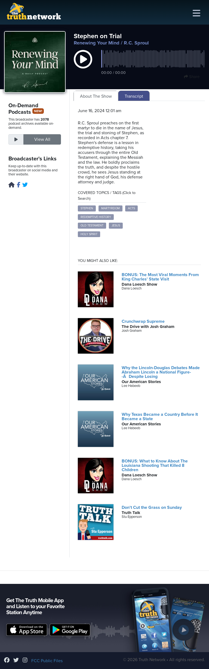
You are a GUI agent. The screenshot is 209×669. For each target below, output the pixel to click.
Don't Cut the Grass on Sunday (152, 507)
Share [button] (191, 76)
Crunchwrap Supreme (143, 321)
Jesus (116, 225)
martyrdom (110, 208)
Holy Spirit (89, 234)
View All (42, 139)
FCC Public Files (47, 661)
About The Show (96, 96)
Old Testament (92, 225)
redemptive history (96, 217)
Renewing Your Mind (96, 43)
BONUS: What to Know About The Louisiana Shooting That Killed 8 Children (155, 465)
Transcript (134, 96)
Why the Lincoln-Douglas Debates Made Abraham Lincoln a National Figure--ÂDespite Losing (161, 372)
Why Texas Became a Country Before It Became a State (160, 417)
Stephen (87, 208)
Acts (131, 208)
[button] (83, 65)
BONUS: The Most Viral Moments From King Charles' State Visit (160, 277)
